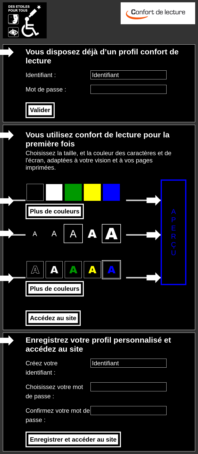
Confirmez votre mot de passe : (58, 415)
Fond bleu (111, 191)
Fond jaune (92, 191)
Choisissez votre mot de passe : (54, 391)
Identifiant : (41, 74)
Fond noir (35, 191)
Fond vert (73, 191)
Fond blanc (54, 191)
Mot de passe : (47, 89)
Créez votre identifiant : (41, 368)
